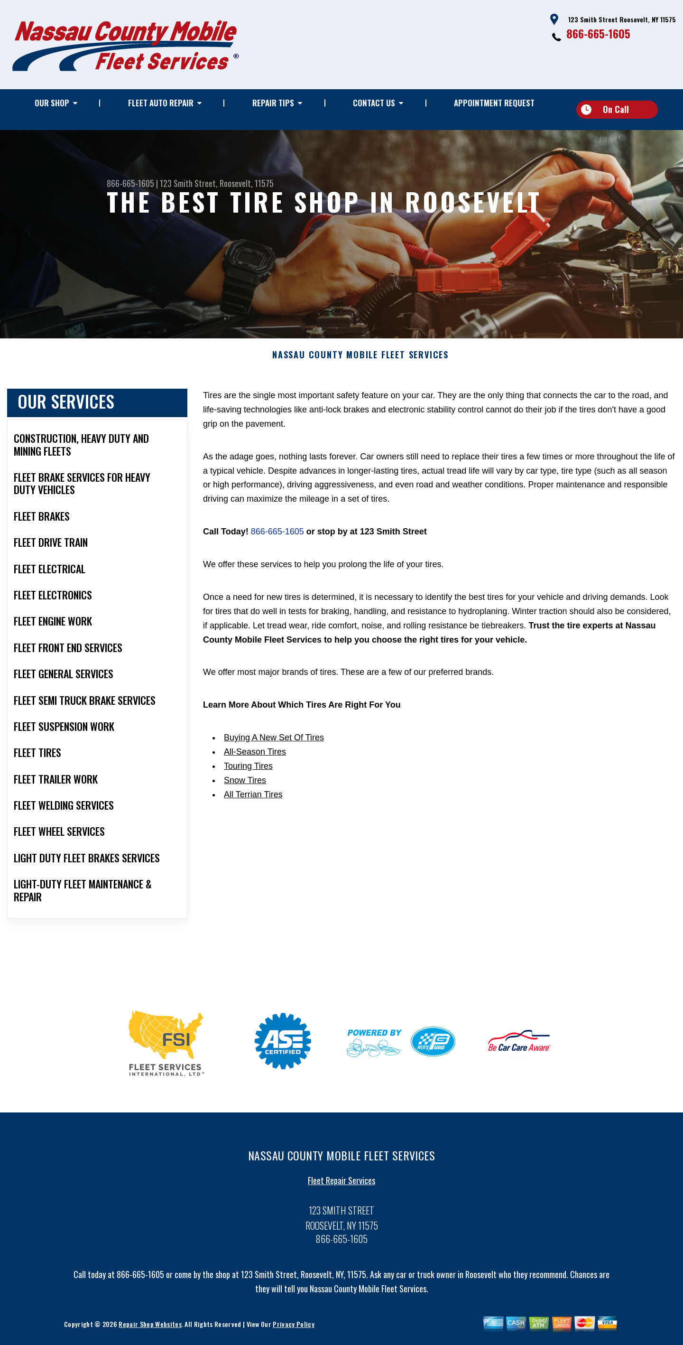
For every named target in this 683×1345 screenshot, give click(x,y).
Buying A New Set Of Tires (274, 741)
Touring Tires (248, 769)
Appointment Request (494, 103)
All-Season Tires (255, 755)
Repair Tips (273, 103)
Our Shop (52, 103)
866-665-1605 (598, 33)
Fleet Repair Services (341, 1183)
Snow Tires (245, 783)
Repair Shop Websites (150, 1327)
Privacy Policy (293, 1327)
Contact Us (374, 103)
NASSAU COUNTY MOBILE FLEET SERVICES (360, 359)
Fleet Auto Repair (161, 103)
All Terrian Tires (253, 798)
